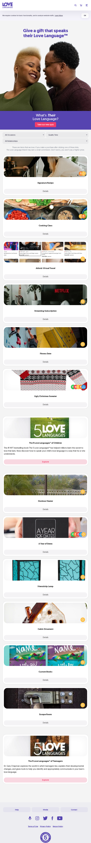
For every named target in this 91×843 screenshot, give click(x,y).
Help (17, 810)
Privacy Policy (45, 826)
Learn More (59, 15)
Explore (45, 461)
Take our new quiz (45, 124)
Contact (74, 810)
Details (45, 191)
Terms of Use (33, 826)
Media (45, 810)
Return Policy (58, 826)
